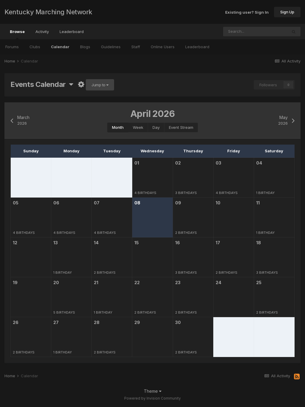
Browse (17, 34)
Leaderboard (197, 46)
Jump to (99, 84)
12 (15, 242)
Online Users (163, 46)
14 (96, 242)
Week (138, 127)
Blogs (85, 46)
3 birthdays (186, 193)
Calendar (60, 46)
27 (56, 322)
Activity (42, 31)
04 (259, 162)
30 (178, 322)
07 (96, 202)
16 (177, 242)
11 (258, 202)
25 (259, 282)
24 (218, 282)
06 (56, 202)
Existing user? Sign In (247, 12)
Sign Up (287, 12)
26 (15, 322)
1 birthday (265, 193)
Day (156, 127)
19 (15, 282)
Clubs (34, 46)
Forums (12, 46)
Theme (152, 391)
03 (218, 162)
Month (118, 127)
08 (137, 202)
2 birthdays (186, 233)
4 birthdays (145, 193)
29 (137, 322)
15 (136, 242)
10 (218, 202)
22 (137, 282)
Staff (135, 46)
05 (15, 202)
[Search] (237, 31)
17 (218, 242)
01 (136, 162)
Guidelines (111, 46)
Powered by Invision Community (152, 398)
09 (178, 202)
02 (178, 162)
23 (177, 282)
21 (96, 282)
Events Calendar (41, 84)
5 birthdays (64, 312)
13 (55, 242)
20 (56, 282)
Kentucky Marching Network (48, 12)
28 (96, 322)
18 (258, 242)
